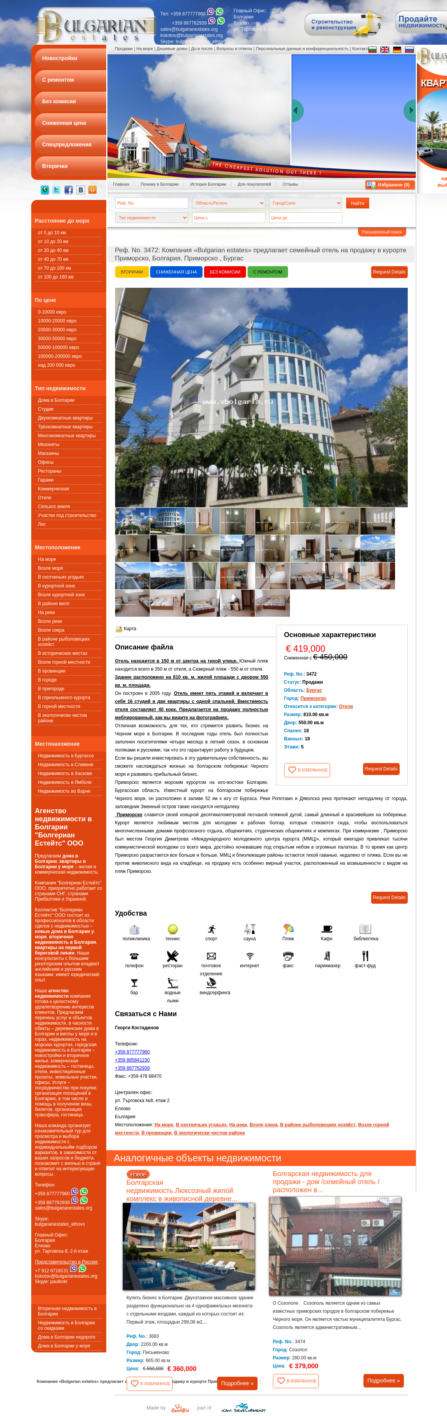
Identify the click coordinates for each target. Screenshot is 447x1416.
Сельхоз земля (54, 506)
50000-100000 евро (58, 347)
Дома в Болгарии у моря (64, 1346)
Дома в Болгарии (56, 400)
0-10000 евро (52, 312)
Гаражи (46, 480)
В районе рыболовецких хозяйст (64, 641)
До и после (202, 48)
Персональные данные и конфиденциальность (302, 48)
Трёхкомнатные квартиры (65, 426)
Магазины (48, 453)
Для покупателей (254, 184)
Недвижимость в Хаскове (65, 773)
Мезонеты (49, 444)
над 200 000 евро (56, 365)
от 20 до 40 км (53, 250)
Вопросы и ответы (234, 48)
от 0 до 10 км (52, 232)
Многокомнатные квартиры (67, 435)
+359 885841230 (132, 1060)
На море (47, 559)
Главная (121, 184)
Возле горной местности (64, 662)
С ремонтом (267, 272)
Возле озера (51, 630)
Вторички (132, 272)
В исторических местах (63, 653)
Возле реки (50, 621)
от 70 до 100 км (54, 268)
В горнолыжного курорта (64, 697)
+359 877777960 (132, 1052)
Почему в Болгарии (160, 184)
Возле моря (50, 568)
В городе (47, 680)
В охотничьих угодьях (61, 577)
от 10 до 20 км (53, 241)
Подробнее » (237, 1383)
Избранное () (394, 185)
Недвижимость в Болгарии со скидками (66, 1325)
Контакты (361, 48)
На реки (46, 612)
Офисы (46, 462)
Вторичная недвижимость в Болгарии (67, 1311)
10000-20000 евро (57, 321)
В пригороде (51, 688)
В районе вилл (54, 603)
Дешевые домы (172, 48)
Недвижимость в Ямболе (65, 782)
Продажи (124, 48)
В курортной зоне (56, 586)
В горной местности (59, 706)
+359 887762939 (132, 1068)
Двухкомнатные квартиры (65, 418)
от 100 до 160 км (56, 277)
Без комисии (225, 272)
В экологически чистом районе (62, 718)
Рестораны (50, 471)
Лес (42, 524)
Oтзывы (290, 184)
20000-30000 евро (57, 329)
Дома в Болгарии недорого (66, 1337)
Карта (125, 628)
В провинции (51, 671)
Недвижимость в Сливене (66, 764)
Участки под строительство (67, 515)
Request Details (389, 272)
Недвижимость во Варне (64, 791)
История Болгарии (208, 184)
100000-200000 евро (60, 356)
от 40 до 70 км (53, 259)
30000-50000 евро (57, 338)
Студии (46, 409)
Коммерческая (53, 489)
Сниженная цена (176, 272)
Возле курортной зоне (61, 594)
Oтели (45, 497)
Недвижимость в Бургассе (66, 755)
